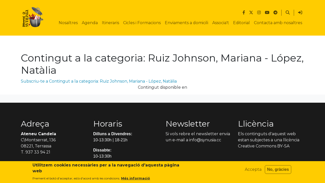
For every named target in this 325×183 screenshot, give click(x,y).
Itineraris (110, 22)
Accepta (253, 169)
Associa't (220, 22)
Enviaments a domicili (186, 22)
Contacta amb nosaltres (278, 22)
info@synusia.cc (205, 140)
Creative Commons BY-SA (263, 146)
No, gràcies (278, 170)
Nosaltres (68, 22)
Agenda (90, 22)
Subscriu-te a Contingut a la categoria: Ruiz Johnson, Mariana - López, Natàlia (99, 81)
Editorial (241, 22)
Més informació (135, 179)
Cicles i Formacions (142, 22)
